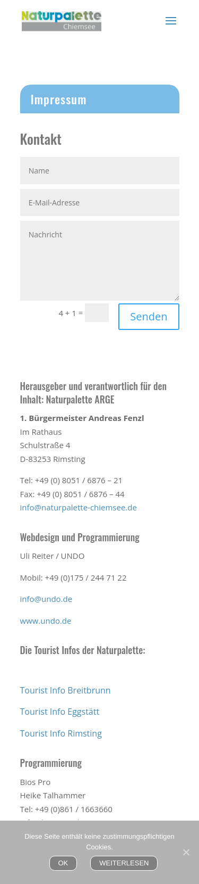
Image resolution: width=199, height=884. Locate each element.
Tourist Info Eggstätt (60, 711)
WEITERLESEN (124, 863)
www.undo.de (46, 620)
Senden (148, 316)
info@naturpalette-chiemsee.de (78, 507)
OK (63, 863)
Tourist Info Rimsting (61, 733)
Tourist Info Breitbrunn (65, 690)
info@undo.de (46, 598)
